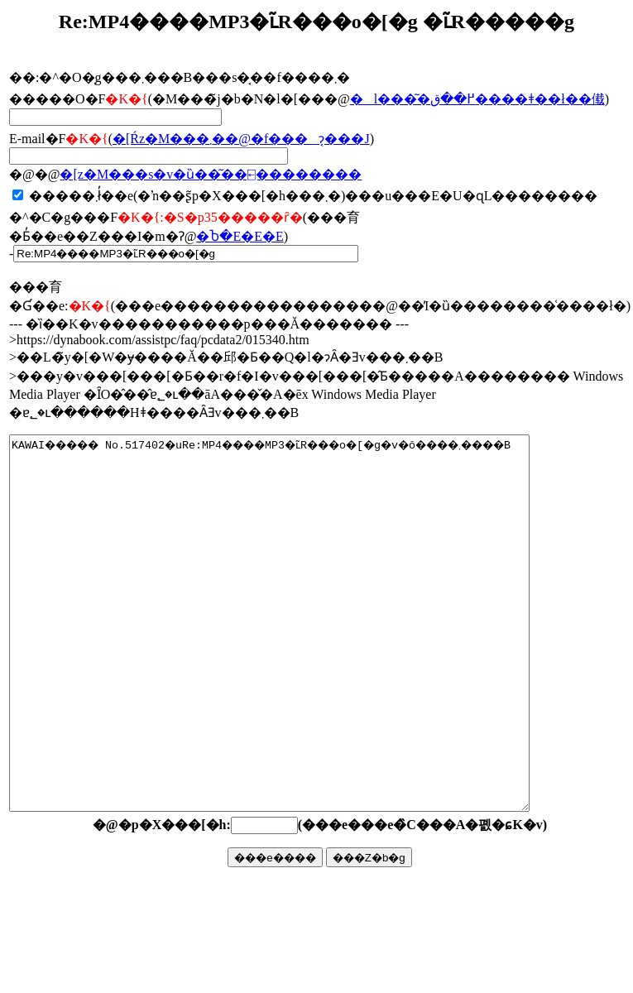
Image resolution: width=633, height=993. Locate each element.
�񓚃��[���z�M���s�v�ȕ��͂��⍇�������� (211, 174)
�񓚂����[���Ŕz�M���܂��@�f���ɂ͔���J (241, 139)
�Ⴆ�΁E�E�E (239, 236)
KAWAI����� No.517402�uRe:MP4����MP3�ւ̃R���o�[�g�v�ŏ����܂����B (300, 660)
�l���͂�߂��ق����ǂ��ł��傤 (477, 99)
